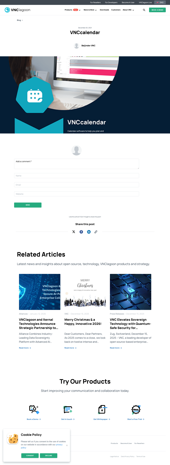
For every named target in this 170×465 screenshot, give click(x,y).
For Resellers (139, 443)
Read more (25, 348)
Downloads (104, 10)
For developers (111, 2)
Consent (30, 456)
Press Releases (117, 313)
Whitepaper (101, 419)
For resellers (95, 2)
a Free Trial (136, 419)
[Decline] (66, 445)
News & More (89, 10)
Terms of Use (140, 456)
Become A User (126, 443)
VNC (66, 313)
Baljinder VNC (88, 45)
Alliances (23, 313)
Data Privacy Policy (127, 456)
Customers (115, 10)
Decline (48, 456)
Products (71, 10)
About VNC (127, 10)
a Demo (34, 419)
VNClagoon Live (145, 2)
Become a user (128, 2)
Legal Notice (114, 456)
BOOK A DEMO (157, 10)
